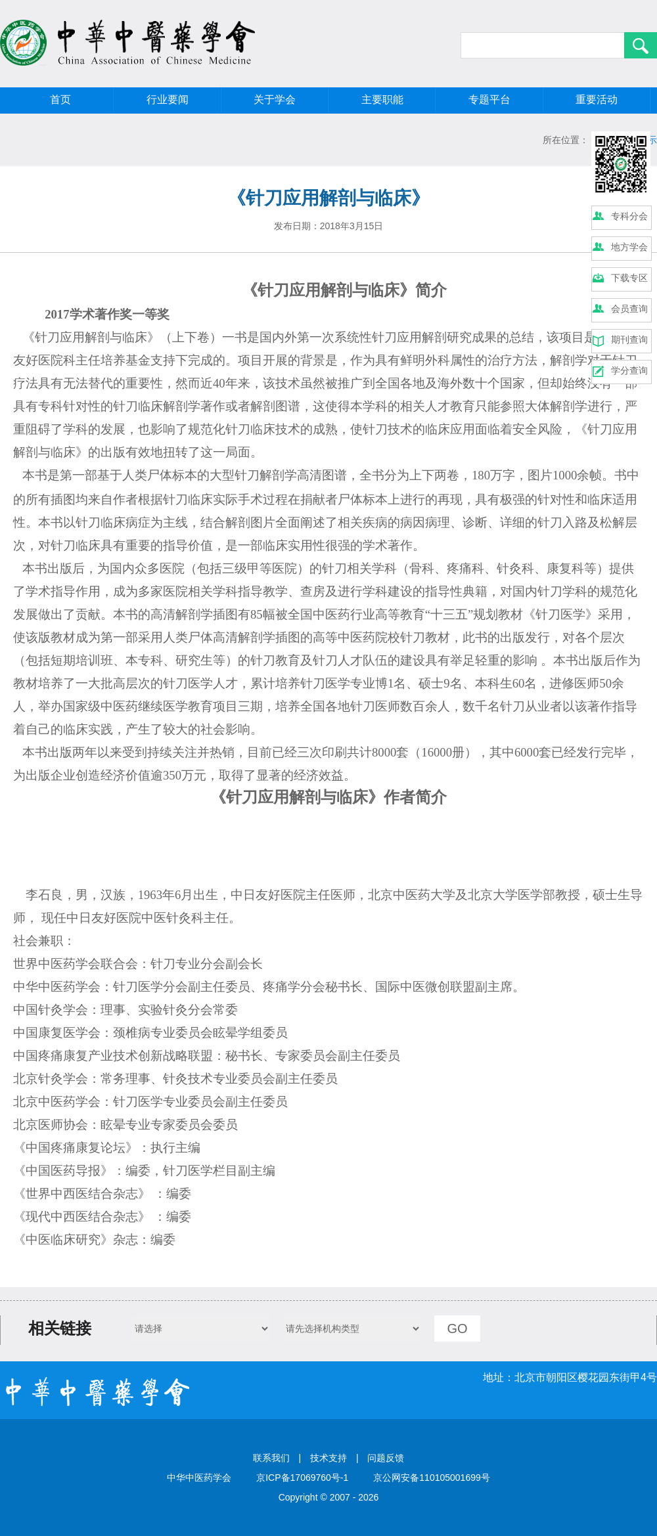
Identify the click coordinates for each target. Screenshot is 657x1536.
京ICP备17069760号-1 (302, 1477)
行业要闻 (168, 99)
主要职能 (382, 99)
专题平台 (489, 99)
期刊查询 (629, 339)
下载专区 (629, 278)
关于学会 (275, 99)
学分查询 (629, 370)
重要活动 (597, 99)
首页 (60, 99)
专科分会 (629, 216)
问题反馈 (385, 1458)
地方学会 (629, 247)
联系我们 (271, 1458)
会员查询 (629, 308)
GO (457, 1328)
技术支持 (328, 1458)
